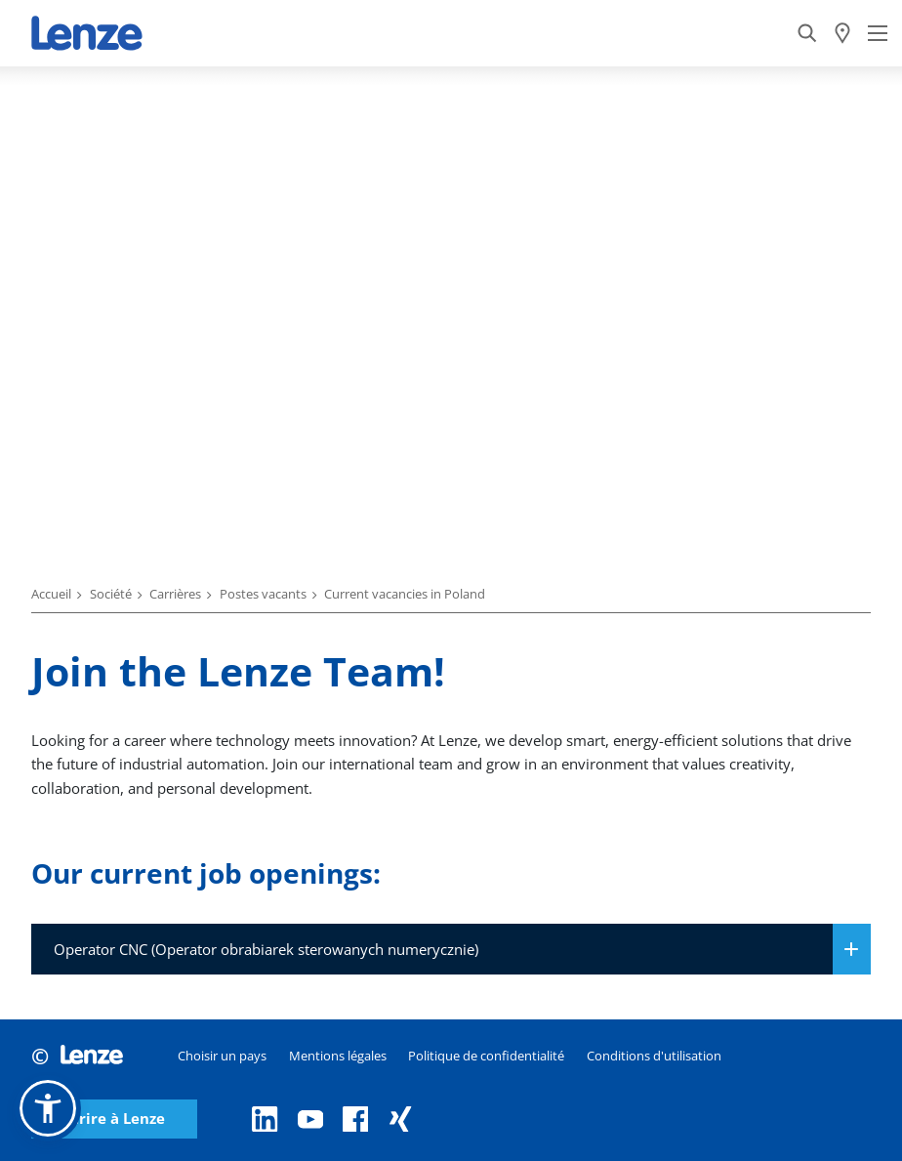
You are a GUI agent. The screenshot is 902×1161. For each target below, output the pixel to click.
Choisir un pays (222, 1055)
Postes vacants (263, 593)
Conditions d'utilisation (654, 1055)
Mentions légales (338, 1055)
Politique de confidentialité (486, 1055)
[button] (48, 1108)
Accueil (51, 593)
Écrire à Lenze (114, 1118)
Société (111, 593)
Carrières (175, 593)
